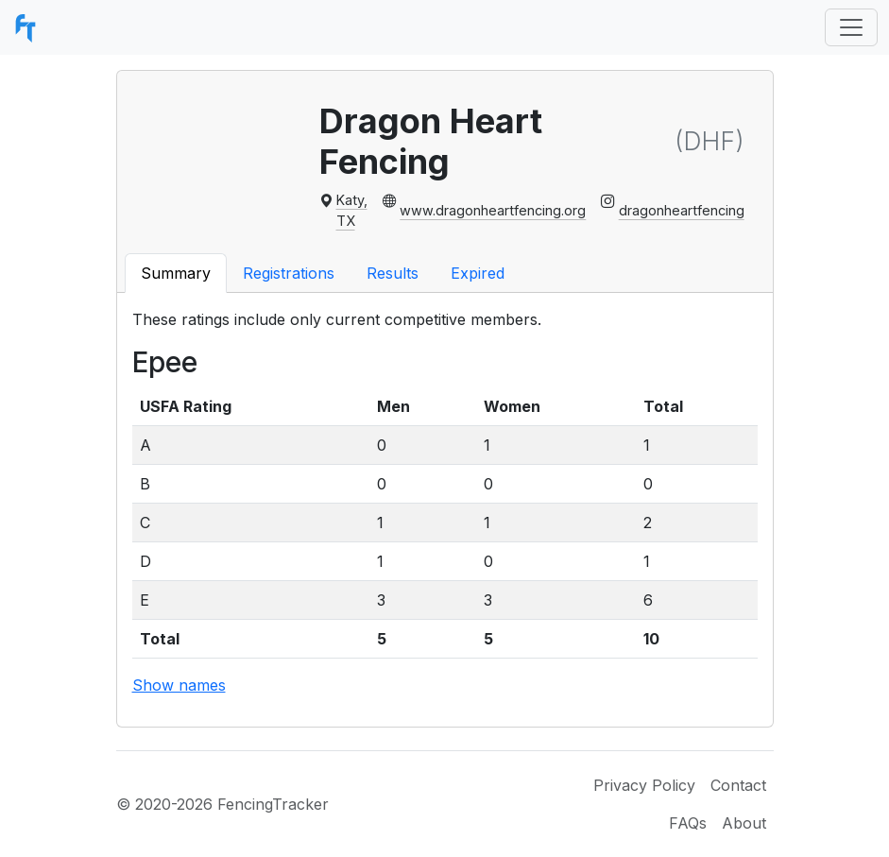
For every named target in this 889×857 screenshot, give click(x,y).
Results (393, 273)
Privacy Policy (644, 785)
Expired (477, 273)
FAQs (688, 823)
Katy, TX (352, 210)
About (744, 823)
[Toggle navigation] (851, 27)
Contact (738, 785)
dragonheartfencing (681, 210)
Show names (179, 685)
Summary (176, 273)
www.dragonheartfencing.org (493, 210)
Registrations (288, 273)
